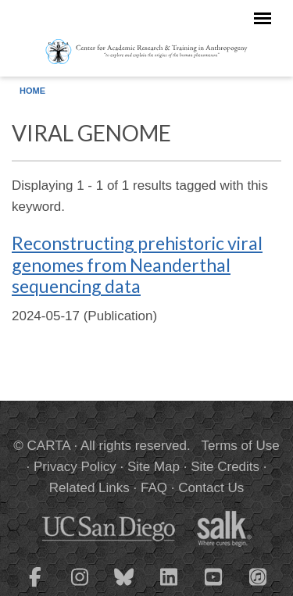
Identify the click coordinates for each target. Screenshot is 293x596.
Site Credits (225, 466)
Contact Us (211, 487)
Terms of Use (241, 445)
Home (32, 90)
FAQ (154, 487)
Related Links (89, 487)
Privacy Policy (75, 466)
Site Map (153, 466)
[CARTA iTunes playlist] (257, 575)
